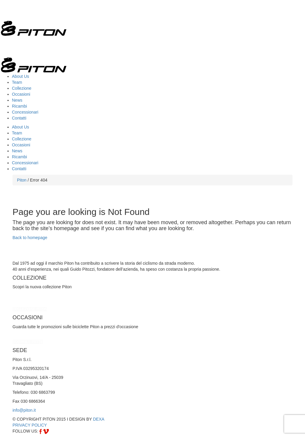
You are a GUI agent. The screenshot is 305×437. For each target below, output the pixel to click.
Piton (22, 180)
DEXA (98, 419)
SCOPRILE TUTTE (28, 342)
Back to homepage (30, 237)
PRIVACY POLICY (30, 425)
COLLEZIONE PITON (30, 309)
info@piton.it (24, 410)
